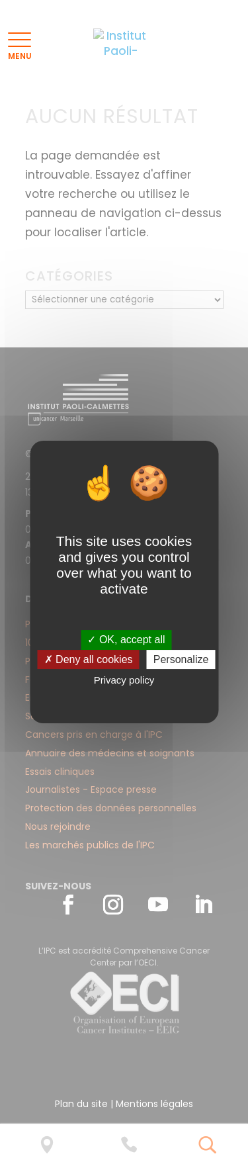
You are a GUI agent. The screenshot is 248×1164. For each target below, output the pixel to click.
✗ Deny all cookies (88, 659)
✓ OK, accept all (126, 639)
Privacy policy (124, 680)
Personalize (181, 659)
